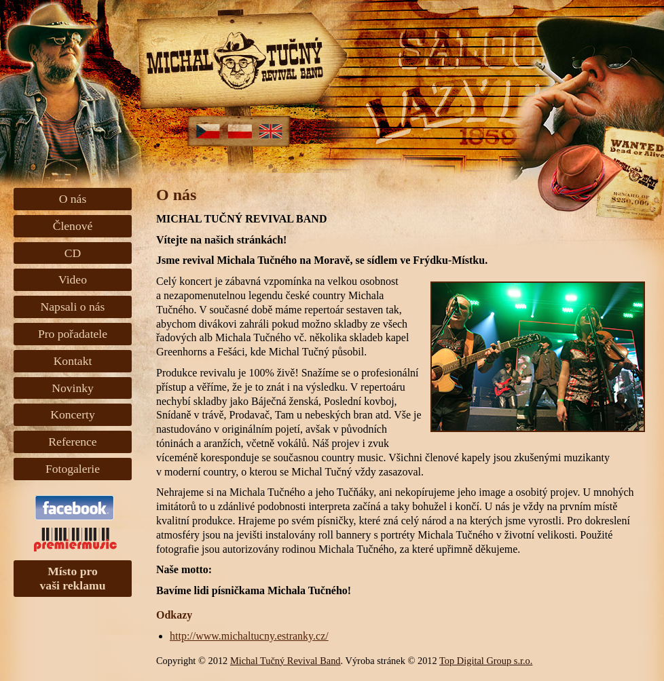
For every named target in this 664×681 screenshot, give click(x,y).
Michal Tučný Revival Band (285, 660)
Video (72, 279)
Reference (72, 441)
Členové (73, 226)
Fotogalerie (72, 468)
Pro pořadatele (72, 333)
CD (72, 253)
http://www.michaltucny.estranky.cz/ (249, 636)
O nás (73, 199)
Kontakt (73, 361)
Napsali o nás (73, 306)
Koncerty (72, 414)
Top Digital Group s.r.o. (485, 660)
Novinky (73, 388)
